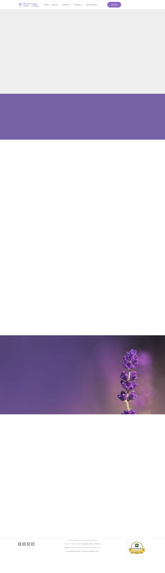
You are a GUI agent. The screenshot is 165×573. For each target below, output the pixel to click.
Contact (77, 5)
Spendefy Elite (87, 544)
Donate (65, 5)
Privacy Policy (75, 551)
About (54, 5)
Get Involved (91, 5)
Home (46, 5)
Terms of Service (89, 551)
